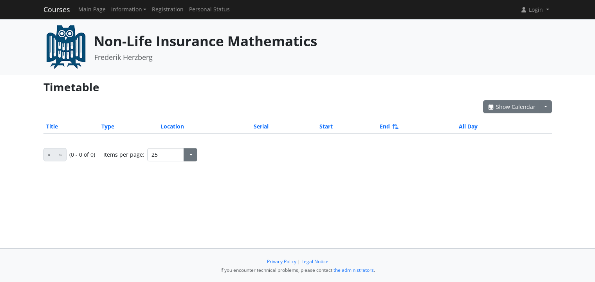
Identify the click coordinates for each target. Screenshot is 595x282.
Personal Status (209, 9)
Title (52, 126)
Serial (261, 126)
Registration (168, 9)
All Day (468, 126)
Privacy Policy (281, 261)
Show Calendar (512, 106)
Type (107, 126)
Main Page (92, 9)
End (388, 126)
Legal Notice (314, 261)
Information (126, 9)
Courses (56, 9)
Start (326, 126)
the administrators (354, 270)
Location (172, 126)
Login (532, 9)
